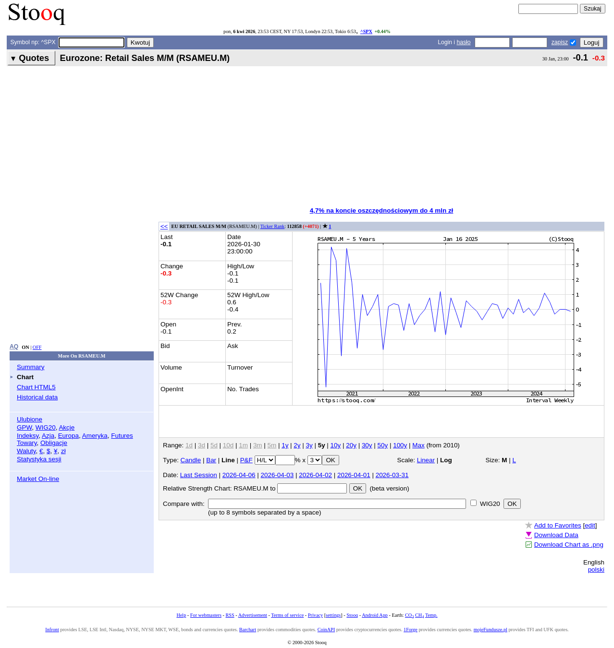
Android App (375, 615)
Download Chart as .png (568, 544)
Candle (191, 460)
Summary (31, 367)
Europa (68, 435)
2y (297, 445)
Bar (211, 460)
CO (409, 615)
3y (309, 445)
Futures (122, 435)
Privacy (315, 615)
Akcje (66, 427)
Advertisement (252, 615)
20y (351, 445)
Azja (48, 435)
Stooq (352, 615)
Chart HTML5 (36, 387)
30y (367, 445)
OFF (37, 347)
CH (419, 615)
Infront (52, 629)
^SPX (366, 31)
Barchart (247, 629)
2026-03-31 (392, 475)
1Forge (411, 629)
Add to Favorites (557, 525)
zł (63, 451)
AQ (14, 346)
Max (418, 445)
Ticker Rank (272, 226)
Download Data (556, 535)
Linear (426, 460)
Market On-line (38, 478)
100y (400, 445)
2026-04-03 (277, 475)
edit (590, 525)
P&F (246, 460)
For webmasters (205, 615)
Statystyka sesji (39, 459)
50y (383, 445)
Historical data (37, 397)
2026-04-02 (315, 475)
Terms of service (287, 615)
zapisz (560, 42)
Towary (27, 442)
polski (596, 569)
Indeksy (27, 435)
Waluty (26, 451)
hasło (463, 42)
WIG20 (46, 427)
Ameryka (95, 435)
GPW (24, 427)
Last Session (198, 475)
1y (285, 445)
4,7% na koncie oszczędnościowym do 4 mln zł (382, 210)
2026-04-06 (239, 475)
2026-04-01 (353, 475)
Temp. (431, 615)
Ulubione (29, 419)
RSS (229, 615)
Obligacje (53, 442)
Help (181, 615)
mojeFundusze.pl (490, 629)
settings (333, 615)
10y (336, 445)
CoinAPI (326, 629)
